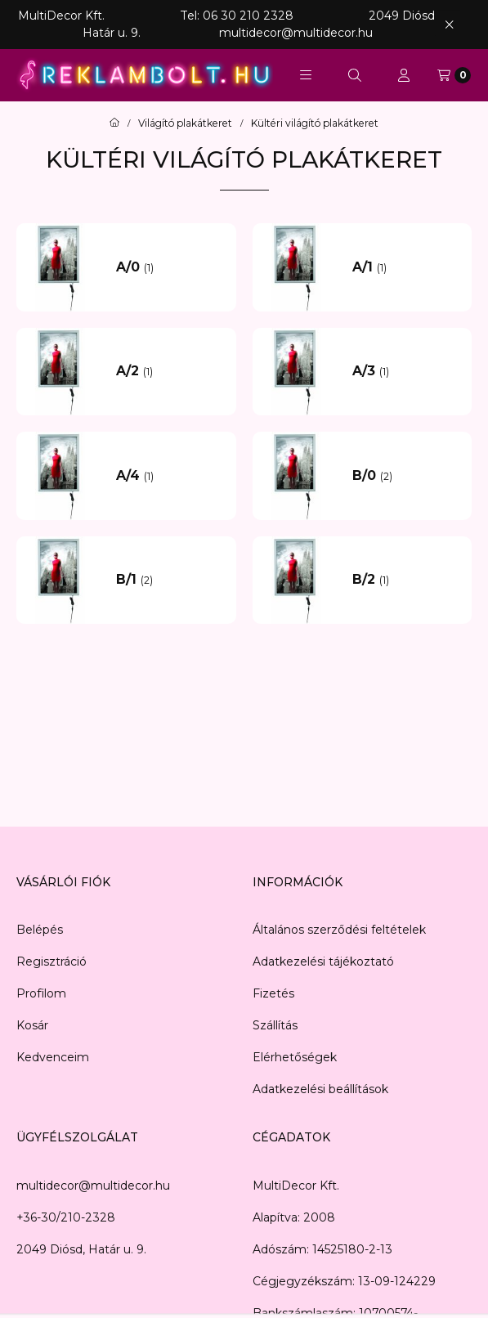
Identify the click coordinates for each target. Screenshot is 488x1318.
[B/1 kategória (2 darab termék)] (170, 580)
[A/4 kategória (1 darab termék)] (170, 476)
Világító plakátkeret (185, 123)
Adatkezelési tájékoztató (323, 961)
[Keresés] (354, 75)
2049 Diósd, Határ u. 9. (81, 1249)
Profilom (41, 993)
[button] (305, 75)
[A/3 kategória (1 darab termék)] (406, 371)
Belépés (39, 929)
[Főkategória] (114, 123)
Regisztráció (51, 961)
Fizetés (273, 993)
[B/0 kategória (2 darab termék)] (406, 476)
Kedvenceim (52, 1057)
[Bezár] (449, 24)
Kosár (32, 1025)
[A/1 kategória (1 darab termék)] (406, 267)
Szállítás (275, 1025)
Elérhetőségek (295, 1057)
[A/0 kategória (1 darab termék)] (170, 267)
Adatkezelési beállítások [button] (320, 1089)
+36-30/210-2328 (65, 1217)
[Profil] (403, 75)
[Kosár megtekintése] (454, 75)
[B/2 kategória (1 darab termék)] (406, 580)
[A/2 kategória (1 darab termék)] (170, 371)
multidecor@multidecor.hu (93, 1185)
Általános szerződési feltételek (339, 929)
